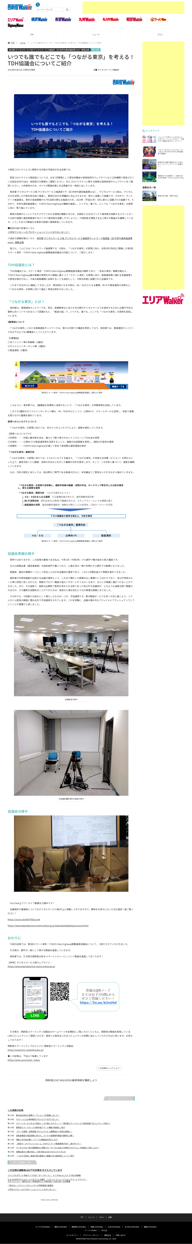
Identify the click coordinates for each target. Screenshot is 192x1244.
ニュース (95, 36)
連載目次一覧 (149, 189)
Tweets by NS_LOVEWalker (49, 1201)
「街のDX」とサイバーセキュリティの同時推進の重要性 (30, 1187)
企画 (110, 1217)
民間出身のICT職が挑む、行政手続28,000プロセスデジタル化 (41, 1153)
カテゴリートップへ (119, 1100)
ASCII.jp (104, 1230)
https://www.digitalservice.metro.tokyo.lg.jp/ (31, 968)
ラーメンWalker (91, 1230)
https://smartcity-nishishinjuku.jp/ (26, 1051)
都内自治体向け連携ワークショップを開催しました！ (38, 1117)
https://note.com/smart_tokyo (24, 1061)
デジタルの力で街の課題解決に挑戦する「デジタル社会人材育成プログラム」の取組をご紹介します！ (58, 1149)
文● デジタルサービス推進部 (106, 71)
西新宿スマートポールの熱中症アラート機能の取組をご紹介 (40, 1129)
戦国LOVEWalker (150, 1227)
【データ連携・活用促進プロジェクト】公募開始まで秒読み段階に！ (44, 1133)
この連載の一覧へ (22, 1164)
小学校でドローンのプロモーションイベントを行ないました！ (39, 233)
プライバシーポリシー (91, 1235)
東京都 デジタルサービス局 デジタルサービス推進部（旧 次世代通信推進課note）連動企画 (49, 51)
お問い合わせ (121, 1235)
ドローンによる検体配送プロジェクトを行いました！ (38, 1121)
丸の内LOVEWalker (132, 1227)
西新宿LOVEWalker (79, 1227)
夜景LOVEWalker (97, 1227)
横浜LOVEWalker (60, 1227)
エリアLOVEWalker (43, 1227)
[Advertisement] (133, 7)
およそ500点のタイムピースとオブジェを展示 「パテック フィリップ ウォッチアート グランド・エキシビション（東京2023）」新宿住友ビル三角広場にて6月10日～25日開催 (47, 1182)
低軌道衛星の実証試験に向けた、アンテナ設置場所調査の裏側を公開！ (45, 1137)
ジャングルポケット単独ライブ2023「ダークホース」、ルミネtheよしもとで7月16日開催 (44, 1177)
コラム (160, 36)
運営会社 (107, 1235)
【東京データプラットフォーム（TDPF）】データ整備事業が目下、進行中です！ (48, 1145)
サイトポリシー (72, 1235)
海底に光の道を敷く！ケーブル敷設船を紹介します (37, 1141)
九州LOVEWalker (114, 1227)
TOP (32, 36)
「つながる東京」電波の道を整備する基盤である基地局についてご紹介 (45, 1157)
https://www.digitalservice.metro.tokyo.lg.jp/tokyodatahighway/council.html (48, 927)
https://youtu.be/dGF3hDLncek (24, 921)
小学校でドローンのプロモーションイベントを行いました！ (32, 1191)
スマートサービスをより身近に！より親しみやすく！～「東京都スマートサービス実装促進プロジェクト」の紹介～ (63, 1125)
